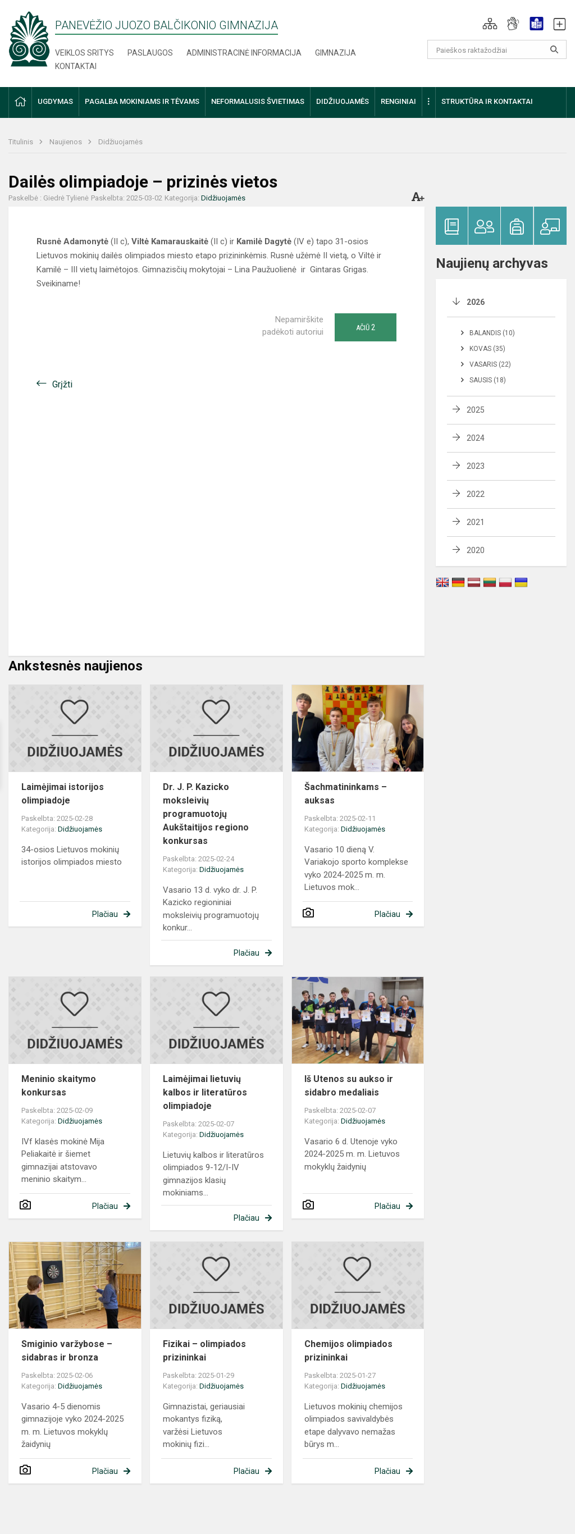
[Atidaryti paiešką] (554, 49)
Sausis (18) (487, 380)
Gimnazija (335, 52)
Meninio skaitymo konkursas (58, 1086)
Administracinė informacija (244, 52)
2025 (476, 409)
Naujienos (66, 142)
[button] (490, 23)
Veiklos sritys (84, 52)
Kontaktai (76, 66)
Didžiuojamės (120, 142)
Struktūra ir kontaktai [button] (487, 101)
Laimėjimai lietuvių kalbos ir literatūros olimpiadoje (205, 1092)
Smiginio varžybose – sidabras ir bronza (66, 1351)
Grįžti (62, 384)
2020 (476, 550)
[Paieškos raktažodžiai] (497, 49)
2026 (476, 302)
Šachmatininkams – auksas (345, 794)
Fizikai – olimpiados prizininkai (204, 1351)
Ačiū (365, 327)
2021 (476, 522)
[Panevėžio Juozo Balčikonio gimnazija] (29, 38)
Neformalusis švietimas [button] (257, 101)
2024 (476, 437)
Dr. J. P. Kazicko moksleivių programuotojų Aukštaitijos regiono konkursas (206, 814)
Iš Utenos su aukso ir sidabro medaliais (348, 1086)
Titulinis (21, 142)
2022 (476, 494)
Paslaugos (150, 52)
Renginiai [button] (398, 101)
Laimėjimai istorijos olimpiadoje (62, 794)
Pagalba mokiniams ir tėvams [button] (142, 101)
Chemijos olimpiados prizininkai (348, 1351)
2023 (476, 466)
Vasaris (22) (490, 364)
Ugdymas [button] (55, 101)
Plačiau (105, 914)
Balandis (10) (492, 333)
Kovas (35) (487, 349)
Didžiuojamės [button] (342, 101)
